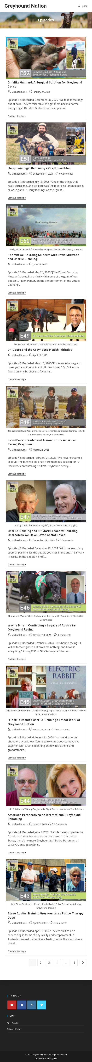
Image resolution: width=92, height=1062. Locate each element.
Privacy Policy (14, 1029)
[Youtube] (11, 1005)
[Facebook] (21, 1005)
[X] (41, 1005)
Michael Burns (19, 91)
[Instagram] (31, 1005)
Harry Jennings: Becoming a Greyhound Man (39, 168)
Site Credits (13, 1023)
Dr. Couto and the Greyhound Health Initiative (40, 349)
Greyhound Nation (26, 6)
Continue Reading (17, 116)
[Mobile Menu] (82, 6)
